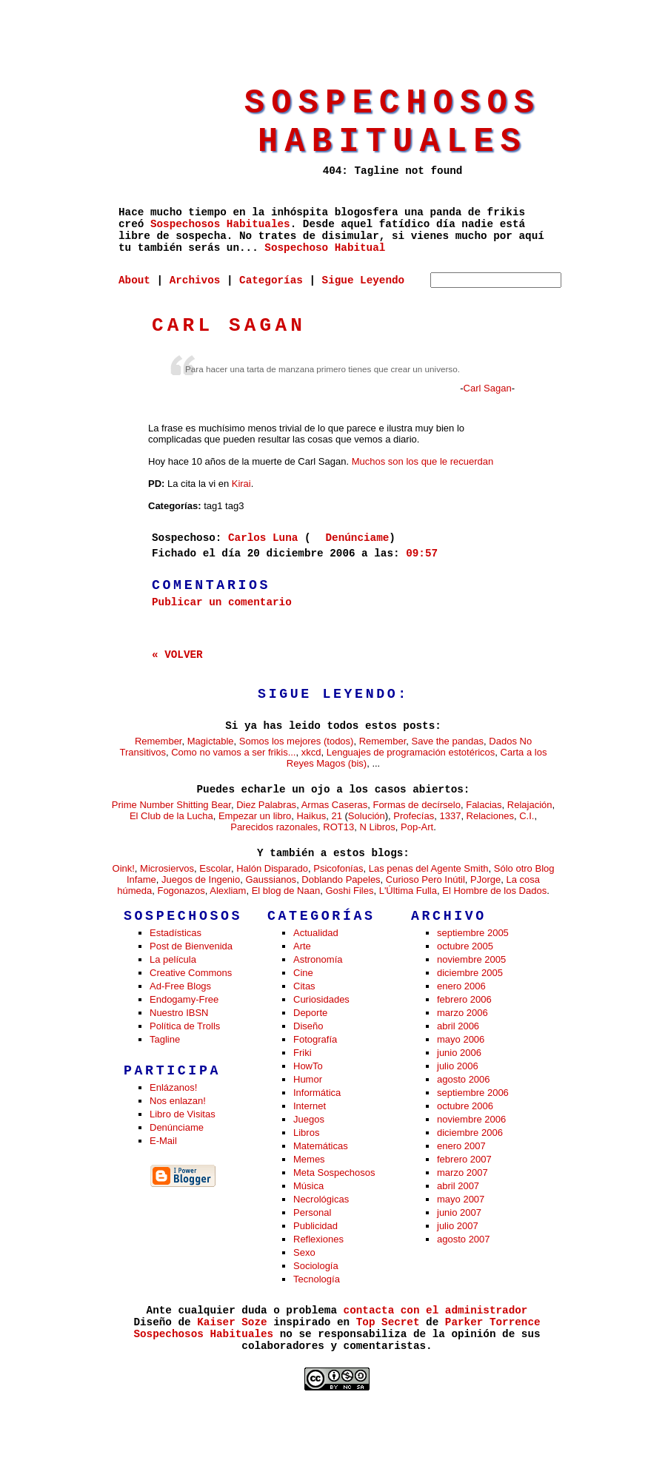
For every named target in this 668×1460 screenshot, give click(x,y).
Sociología (315, 1265)
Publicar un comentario (222, 602)
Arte (302, 946)
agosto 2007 (463, 1239)
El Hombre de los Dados (494, 890)
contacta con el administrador (436, 1310)
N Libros (377, 826)
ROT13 (338, 826)
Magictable (210, 741)
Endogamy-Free (184, 999)
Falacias (483, 804)
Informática (317, 1092)
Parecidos (251, 826)
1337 (450, 815)
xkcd (311, 752)
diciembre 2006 (470, 1132)
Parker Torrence (493, 1322)
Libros (306, 1132)
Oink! (124, 868)
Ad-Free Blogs (180, 986)
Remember (158, 741)
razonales (297, 826)
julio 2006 (457, 1066)
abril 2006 (458, 1026)
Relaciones (490, 815)
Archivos (195, 280)
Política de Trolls (185, 1026)
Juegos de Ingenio (200, 879)
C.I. (526, 815)
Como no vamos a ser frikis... (233, 752)
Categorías (271, 280)
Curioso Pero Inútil (425, 879)
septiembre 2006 (473, 1092)
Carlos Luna (263, 538)
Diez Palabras (266, 804)
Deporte (310, 1012)
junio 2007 (459, 1212)
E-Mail (163, 1140)
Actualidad (315, 932)
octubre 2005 (465, 946)
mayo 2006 (460, 1039)
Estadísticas (175, 932)
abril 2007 (458, 1185)
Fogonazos (180, 890)
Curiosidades (321, 999)
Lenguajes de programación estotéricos (411, 752)
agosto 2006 (463, 1079)
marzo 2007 (462, 1172)
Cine (303, 972)
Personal (312, 1212)
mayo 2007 (460, 1199)
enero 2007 (461, 1145)
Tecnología (316, 1279)
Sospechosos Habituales (392, 122)
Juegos (308, 1119)
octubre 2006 (465, 1105)
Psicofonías (338, 868)
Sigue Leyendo (363, 280)
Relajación (529, 804)
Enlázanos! (173, 1087)
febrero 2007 (464, 1159)
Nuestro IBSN (179, 1012)
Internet (309, 1105)
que (429, 461)
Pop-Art (417, 826)
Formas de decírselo (417, 804)
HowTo (308, 1066)
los (412, 461)
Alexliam (228, 890)
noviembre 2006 (471, 1119)
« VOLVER (177, 655)
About (134, 280)
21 (336, 815)
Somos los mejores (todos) (296, 741)
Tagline (165, 1039)
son (396, 461)
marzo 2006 (462, 1012)
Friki (302, 1052)
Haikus (311, 815)
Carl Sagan (229, 325)
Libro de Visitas (183, 1114)
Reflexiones (318, 1239)
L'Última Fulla (408, 890)
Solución (366, 815)
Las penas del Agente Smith (429, 868)
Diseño (308, 1026)
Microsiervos (167, 868)
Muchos (369, 461)
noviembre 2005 (471, 959)
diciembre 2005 (470, 972)
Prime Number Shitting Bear (171, 804)
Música (308, 1185)
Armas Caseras (334, 804)
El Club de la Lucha (171, 815)
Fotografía (315, 1039)
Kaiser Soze (232, 1322)
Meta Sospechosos (334, 1172)
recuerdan (472, 461)
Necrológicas (321, 1199)
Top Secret (388, 1322)
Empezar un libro (254, 815)
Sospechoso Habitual (324, 248)
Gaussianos (270, 879)
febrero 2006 (464, 999)
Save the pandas (447, 741)
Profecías (413, 815)
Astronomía (317, 959)
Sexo (304, 1252)
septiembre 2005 (473, 932)
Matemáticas (320, 1145)
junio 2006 (459, 1052)
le (443, 461)
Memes (309, 1159)
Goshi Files (349, 890)
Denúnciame (358, 538)
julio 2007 (457, 1225)
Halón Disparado (272, 868)
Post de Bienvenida (191, 946)
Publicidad (315, 1225)
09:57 (422, 553)
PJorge (485, 879)
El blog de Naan (286, 890)
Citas (304, 986)
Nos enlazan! (178, 1100)
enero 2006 (461, 986)
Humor (307, 1079)
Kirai (241, 483)
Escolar (215, 868)
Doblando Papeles (340, 879)
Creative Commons (191, 972)
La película (173, 959)
